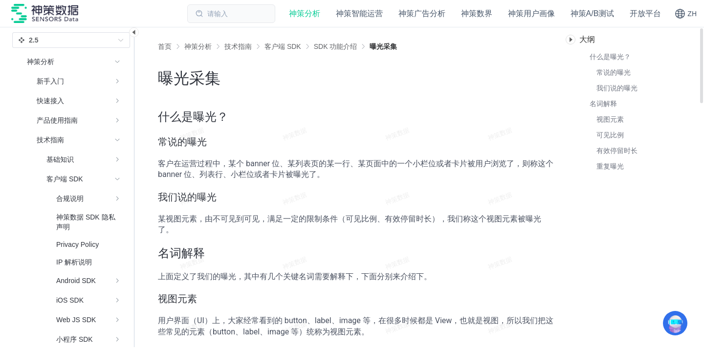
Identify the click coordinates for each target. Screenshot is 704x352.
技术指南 (238, 46)
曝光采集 (383, 46)
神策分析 (198, 46)
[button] (686, 13)
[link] (198, 46)
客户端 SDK (282, 46)
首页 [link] (165, 46)
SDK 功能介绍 (335, 46)
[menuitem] (73, 81)
